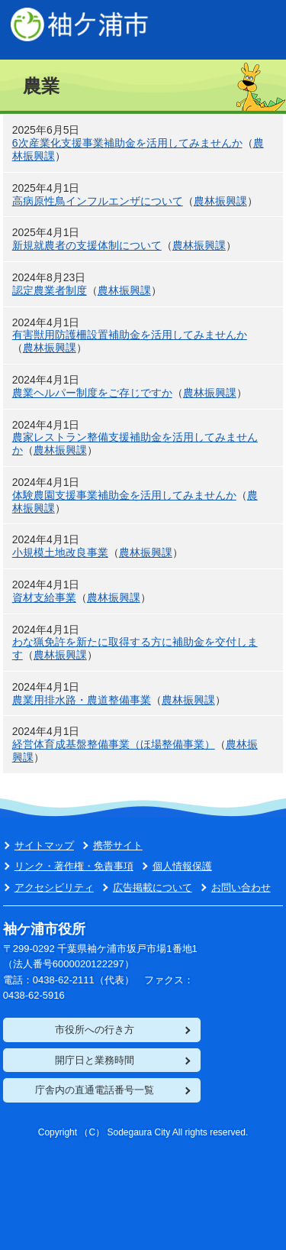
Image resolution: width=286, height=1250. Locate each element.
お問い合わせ (241, 887)
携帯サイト (118, 845)
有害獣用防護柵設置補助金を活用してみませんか (129, 335)
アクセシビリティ (54, 887)
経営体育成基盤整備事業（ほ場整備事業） (113, 744)
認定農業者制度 (49, 290)
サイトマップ (44, 845)
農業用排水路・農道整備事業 (81, 700)
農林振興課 (220, 201)
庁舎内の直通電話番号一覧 (94, 1090)
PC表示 (255, 30)
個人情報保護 (182, 866)
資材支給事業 (44, 597)
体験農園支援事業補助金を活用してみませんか (124, 495)
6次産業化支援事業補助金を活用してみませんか (127, 143)
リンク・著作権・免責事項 (73, 866)
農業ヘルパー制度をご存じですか (92, 393)
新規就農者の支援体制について (87, 245)
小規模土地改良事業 (60, 552)
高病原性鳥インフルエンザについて (97, 201)
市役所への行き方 (94, 1029)
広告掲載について (152, 887)
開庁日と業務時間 (94, 1060)
